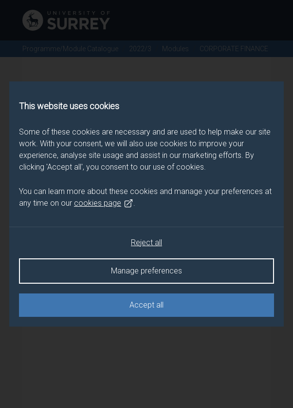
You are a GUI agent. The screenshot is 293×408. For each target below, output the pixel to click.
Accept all (146, 305)
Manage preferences (146, 270)
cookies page (103, 203)
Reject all (146, 242)
